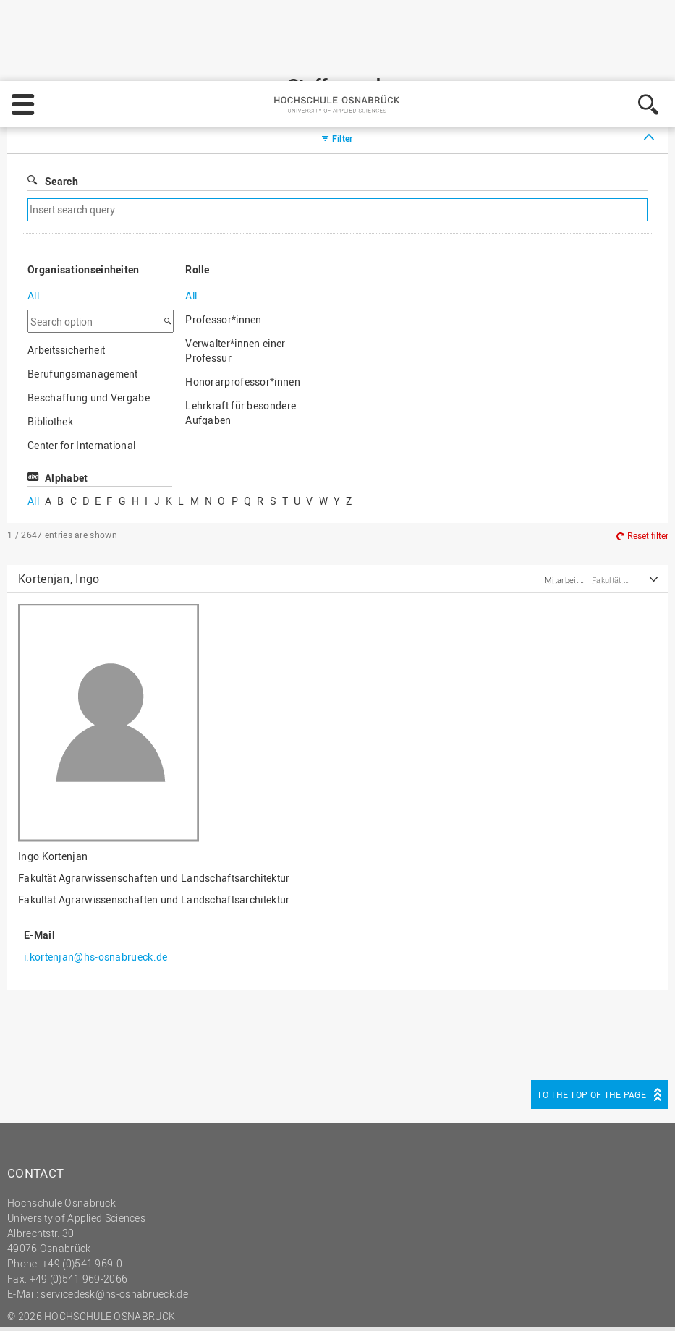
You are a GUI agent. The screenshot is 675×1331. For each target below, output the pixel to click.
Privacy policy (419, 1288)
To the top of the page (591, 1036)
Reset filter (647, 477)
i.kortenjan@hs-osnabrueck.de (95, 898)
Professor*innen (223, 261)
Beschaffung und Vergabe (88, 339)
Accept (635, 1288)
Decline (570, 1288)
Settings (501, 1288)
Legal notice (340, 1288)
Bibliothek (50, 363)
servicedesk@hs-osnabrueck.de (114, 1235)
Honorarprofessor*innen (242, 323)
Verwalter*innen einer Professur (235, 292)
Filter (342, 79)
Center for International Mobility (81, 394)
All (33, 237)
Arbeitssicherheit (66, 291)
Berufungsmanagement (82, 315)
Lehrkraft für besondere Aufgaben (240, 354)
